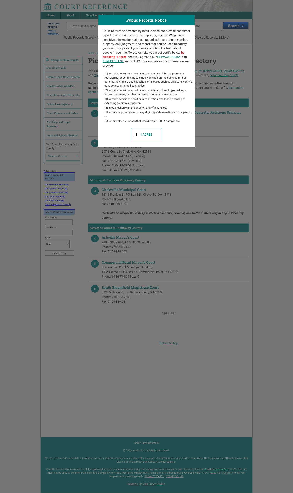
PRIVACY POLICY (169, 57)
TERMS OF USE (113, 61)
